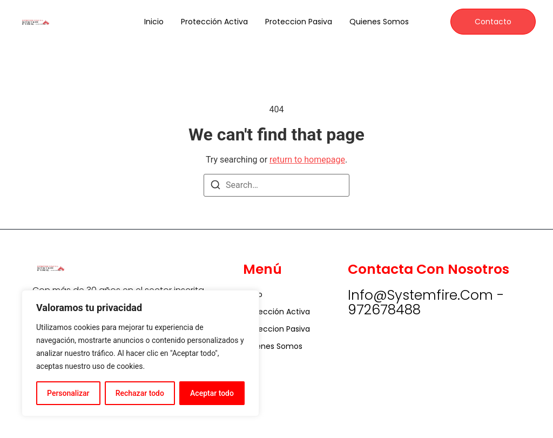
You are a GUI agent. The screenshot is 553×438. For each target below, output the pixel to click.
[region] (140, 353)
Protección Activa (214, 21)
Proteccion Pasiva (298, 21)
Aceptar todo (212, 393)
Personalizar (68, 393)
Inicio (154, 21)
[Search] (215, 186)
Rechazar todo (140, 393)
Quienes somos (379, 21)
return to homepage (307, 159)
